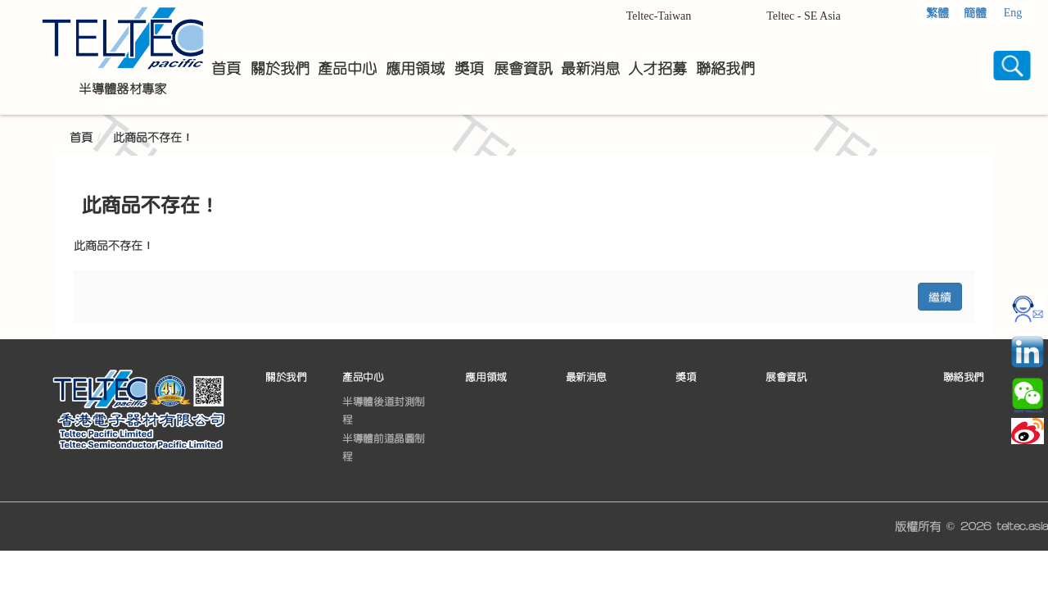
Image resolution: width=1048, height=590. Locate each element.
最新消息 (586, 377)
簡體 (975, 13)
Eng (1013, 13)
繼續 (939, 296)
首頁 (81, 137)
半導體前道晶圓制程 (383, 447)
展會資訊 (786, 377)
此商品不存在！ (153, 137)
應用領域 (485, 377)
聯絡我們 (963, 377)
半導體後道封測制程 (383, 410)
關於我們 (285, 377)
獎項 (685, 377)
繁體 (937, 13)
